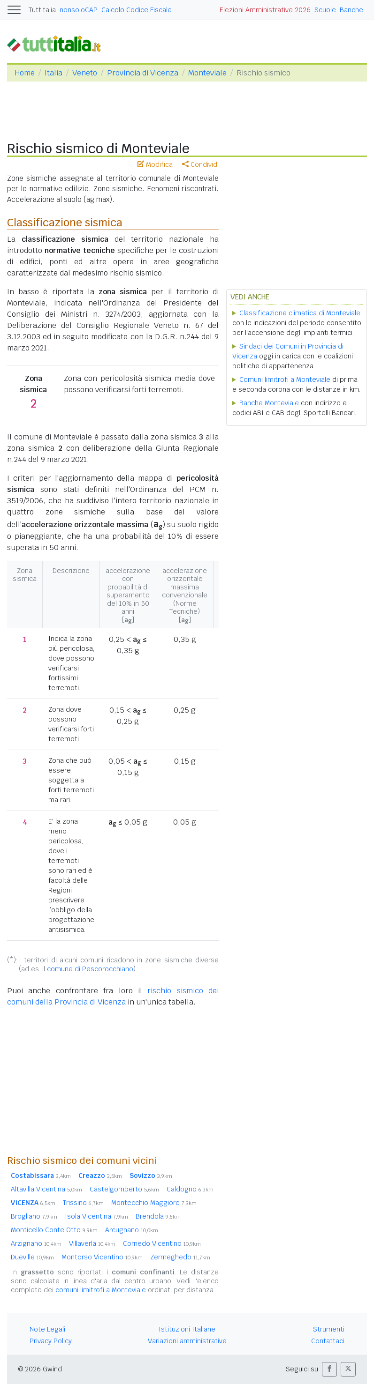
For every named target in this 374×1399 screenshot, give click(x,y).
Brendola (158, 1216)
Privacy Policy (51, 1341)
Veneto (84, 73)
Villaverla (92, 1243)
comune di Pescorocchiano (90, 969)
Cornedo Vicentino (162, 1243)
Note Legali (47, 1329)
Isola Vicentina (96, 1216)
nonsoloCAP (79, 10)
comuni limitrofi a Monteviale (100, 1290)
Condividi (200, 164)
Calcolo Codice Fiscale (136, 10)
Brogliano (34, 1216)
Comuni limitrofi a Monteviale (284, 379)
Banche (351, 10)
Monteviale (207, 73)
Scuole (325, 10)
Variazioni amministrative (187, 1341)
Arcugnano (131, 1230)
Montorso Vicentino (102, 1257)
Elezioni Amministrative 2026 (265, 10)
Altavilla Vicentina (46, 1189)
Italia (53, 73)
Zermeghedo (180, 1257)
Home (25, 73)
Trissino (83, 1202)
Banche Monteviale (269, 403)
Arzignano (36, 1243)
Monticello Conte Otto (54, 1230)
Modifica (155, 164)
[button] (329, 1369)
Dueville (32, 1257)
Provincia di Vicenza (142, 73)
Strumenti (328, 1329)
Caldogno (190, 1189)
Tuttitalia (42, 10)
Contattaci (327, 1341)
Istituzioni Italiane (187, 1329)
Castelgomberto (124, 1189)
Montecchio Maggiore (154, 1202)
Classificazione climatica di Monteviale (299, 313)
